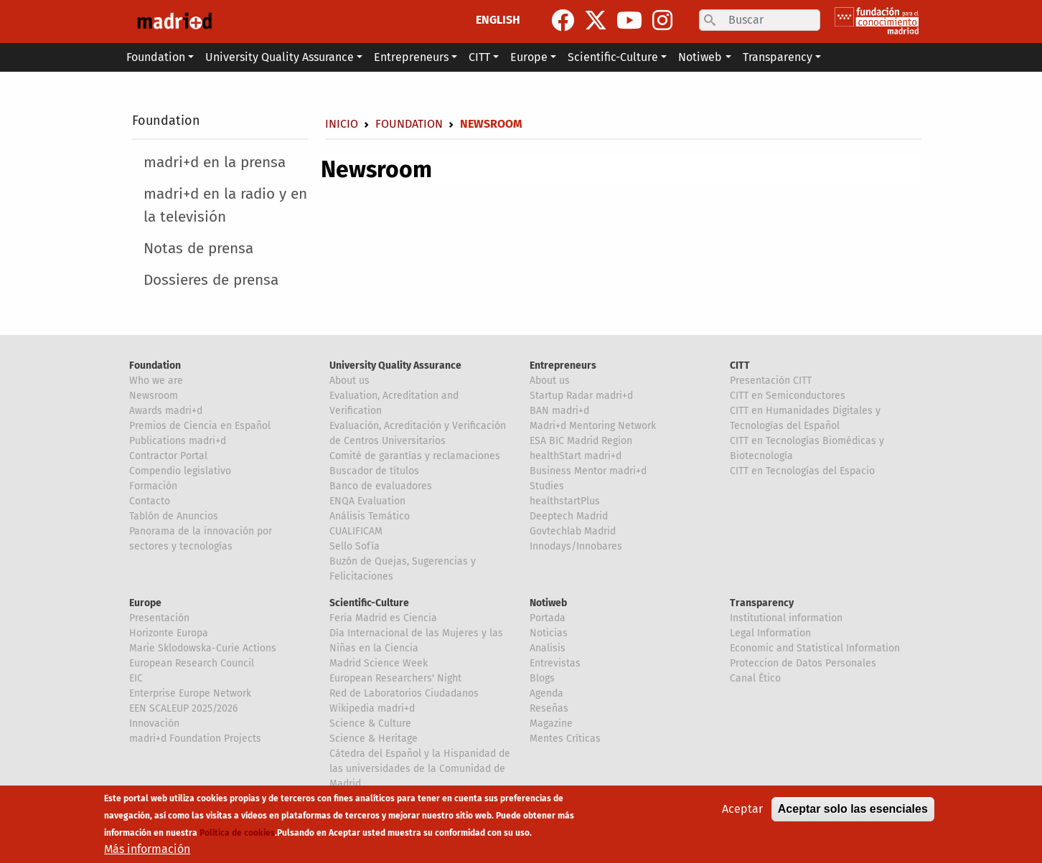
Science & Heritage (373, 738)
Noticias (549, 633)
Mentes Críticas (565, 738)
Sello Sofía (354, 546)
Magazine (551, 723)
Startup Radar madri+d (581, 396)
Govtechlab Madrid (573, 531)
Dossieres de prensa (211, 280)
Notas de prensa (198, 249)
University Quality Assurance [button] (279, 57)
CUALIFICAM (355, 531)
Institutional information (786, 618)
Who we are (156, 380)
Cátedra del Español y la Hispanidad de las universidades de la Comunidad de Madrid (419, 769)
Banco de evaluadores (380, 486)
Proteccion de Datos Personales (803, 663)
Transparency (762, 603)
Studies (547, 486)
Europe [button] (529, 57)
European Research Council (191, 663)
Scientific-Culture (369, 603)
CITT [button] (479, 57)
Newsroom (153, 396)
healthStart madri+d (575, 456)
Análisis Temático (369, 516)
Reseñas (549, 708)
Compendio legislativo (180, 471)
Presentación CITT (771, 380)
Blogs (542, 678)
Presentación (159, 618)
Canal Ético (755, 678)
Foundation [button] (155, 57)
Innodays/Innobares (576, 546)
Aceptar (742, 809)
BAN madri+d (559, 411)
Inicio (341, 124)
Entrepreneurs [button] (411, 57)
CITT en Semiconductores (787, 396)
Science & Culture (370, 723)
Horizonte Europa (168, 633)
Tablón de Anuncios (173, 516)
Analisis (547, 648)
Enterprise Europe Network (190, 693)
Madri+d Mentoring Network (593, 426)
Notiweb (548, 603)
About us (349, 380)
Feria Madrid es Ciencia (383, 618)
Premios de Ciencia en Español (200, 426)
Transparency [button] (777, 57)
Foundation (166, 120)
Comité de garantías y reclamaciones (414, 456)
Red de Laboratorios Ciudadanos (404, 693)
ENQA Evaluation (367, 501)
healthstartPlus (565, 501)
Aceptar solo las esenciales (853, 809)
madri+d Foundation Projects (195, 738)
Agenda (546, 693)
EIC (136, 678)
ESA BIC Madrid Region (581, 441)
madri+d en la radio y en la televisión (225, 205)
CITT (740, 365)
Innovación (154, 723)
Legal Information (770, 633)
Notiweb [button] (700, 57)
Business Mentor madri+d (588, 471)
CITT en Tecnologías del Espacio (802, 471)
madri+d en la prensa (215, 162)
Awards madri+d (165, 411)
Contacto (149, 501)
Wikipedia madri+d (372, 708)
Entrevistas (555, 663)
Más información (147, 850)
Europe (145, 603)
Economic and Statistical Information (815, 648)
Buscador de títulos (374, 471)
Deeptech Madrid (569, 516)
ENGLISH (498, 20)
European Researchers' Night (395, 678)
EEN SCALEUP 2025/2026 (183, 708)
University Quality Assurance (395, 365)
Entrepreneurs (563, 365)
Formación (153, 486)
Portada (547, 618)
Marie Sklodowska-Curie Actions (202, 648)
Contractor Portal (168, 456)
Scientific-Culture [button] (613, 57)
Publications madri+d (177, 441)
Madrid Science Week (378, 663)
